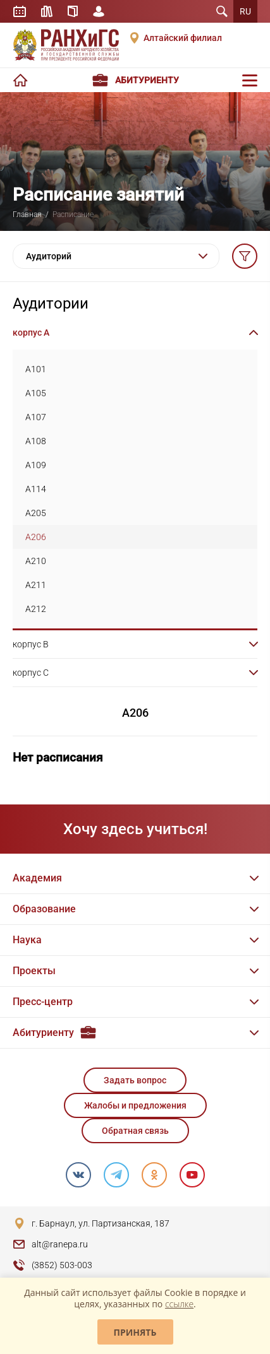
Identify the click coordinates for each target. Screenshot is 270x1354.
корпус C (31, 673)
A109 (35, 465)
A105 (35, 393)
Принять (135, 1332)
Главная (27, 214)
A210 (35, 561)
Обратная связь (135, 1131)
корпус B (31, 644)
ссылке (179, 1304)
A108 (35, 441)
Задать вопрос (135, 1080)
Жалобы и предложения (135, 1105)
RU (245, 11)
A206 (35, 537)
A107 (35, 417)
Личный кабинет (98, 11)
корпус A (31, 332)
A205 (35, 513)
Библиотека (47, 11)
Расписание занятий (20, 11)
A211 (35, 585)
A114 (35, 489)
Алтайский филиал (183, 38)
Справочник (72, 11)
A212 (35, 609)
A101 (35, 369)
